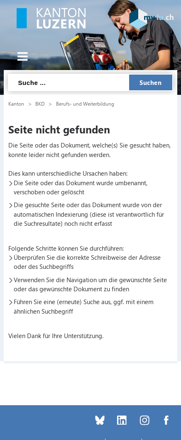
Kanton (16, 103)
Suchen (150, 82)
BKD (39, 103)
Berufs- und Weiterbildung (85, 103)
